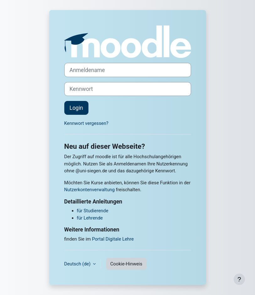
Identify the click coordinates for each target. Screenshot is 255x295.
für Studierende (93, 211)
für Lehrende (90, 218)
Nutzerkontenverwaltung (89, 189)
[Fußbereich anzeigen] (239, 279)
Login (76, 108)
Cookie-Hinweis (126, 264)
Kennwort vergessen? (86, 123)
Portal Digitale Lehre (113, 239)
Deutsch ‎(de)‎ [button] (78, 264)
